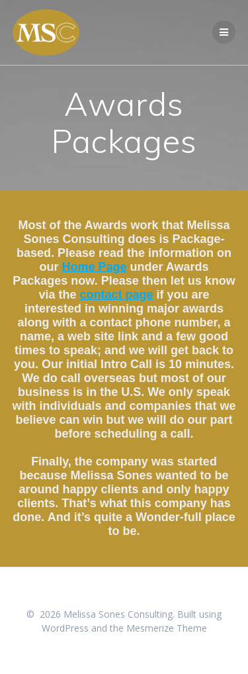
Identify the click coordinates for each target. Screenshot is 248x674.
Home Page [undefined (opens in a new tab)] (94, 266)
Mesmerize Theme (166, 628)
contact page (116, 294)
